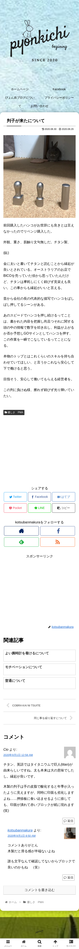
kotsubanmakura (20, 830)
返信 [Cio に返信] (68, 820)
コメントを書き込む (39, 890)
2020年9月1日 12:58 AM (18, 755)
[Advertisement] (39, 450)
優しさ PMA (14, 412)
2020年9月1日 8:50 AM (22, 835)
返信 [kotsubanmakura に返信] (68, 877)
